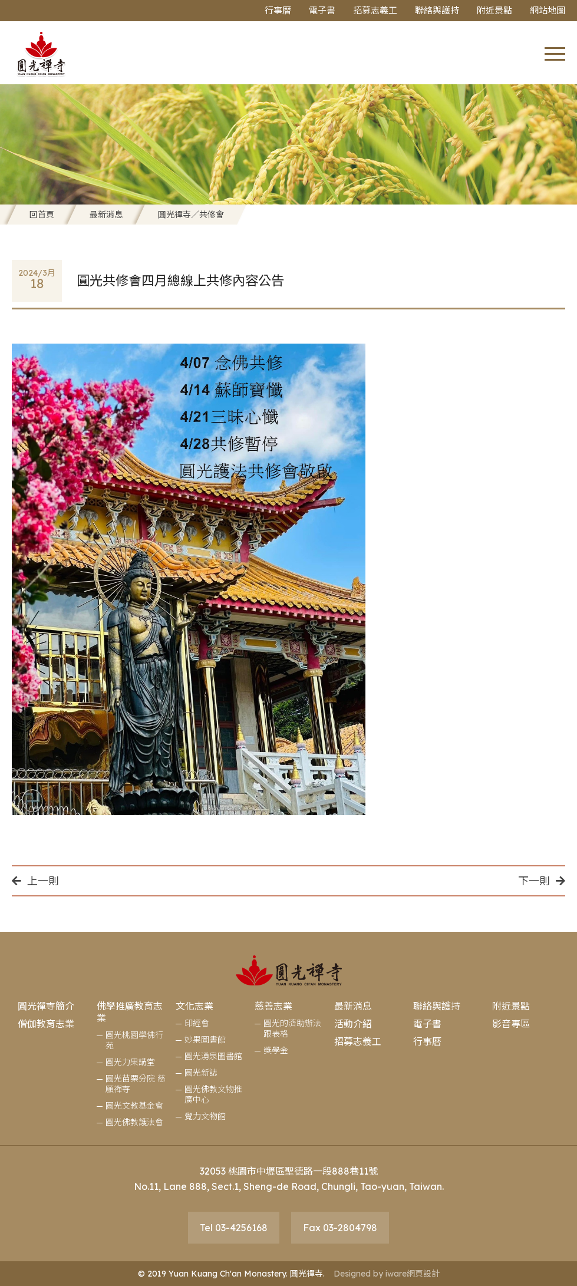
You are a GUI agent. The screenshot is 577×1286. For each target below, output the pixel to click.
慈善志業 (273, 1006)
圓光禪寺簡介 (46, 1006)
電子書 (322, 10)
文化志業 (194, 1006)
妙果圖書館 (205, 1039)
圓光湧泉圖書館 (213, 1056)
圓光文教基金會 (134, 1105)
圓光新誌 (200, 1072)
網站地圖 (547, 10)
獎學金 (275, 1050)
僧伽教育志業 (46, 1024)
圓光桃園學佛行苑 (134, 1040)
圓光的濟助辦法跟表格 (292, 1028)
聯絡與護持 (437, 10)
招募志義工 (375, 10)
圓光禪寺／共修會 (191, 214)
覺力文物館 (205, 1116)
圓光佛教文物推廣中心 (213, 1094)
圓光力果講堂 (130, 1062)
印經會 (196, 1023)
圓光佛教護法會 (134, 1122)
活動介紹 (353, 1024)
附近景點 (494, 10)
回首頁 (41, 214)
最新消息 (106, 214)
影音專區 (511, 1024)
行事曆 (278, 10)
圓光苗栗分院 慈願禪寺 (135, 1083)
